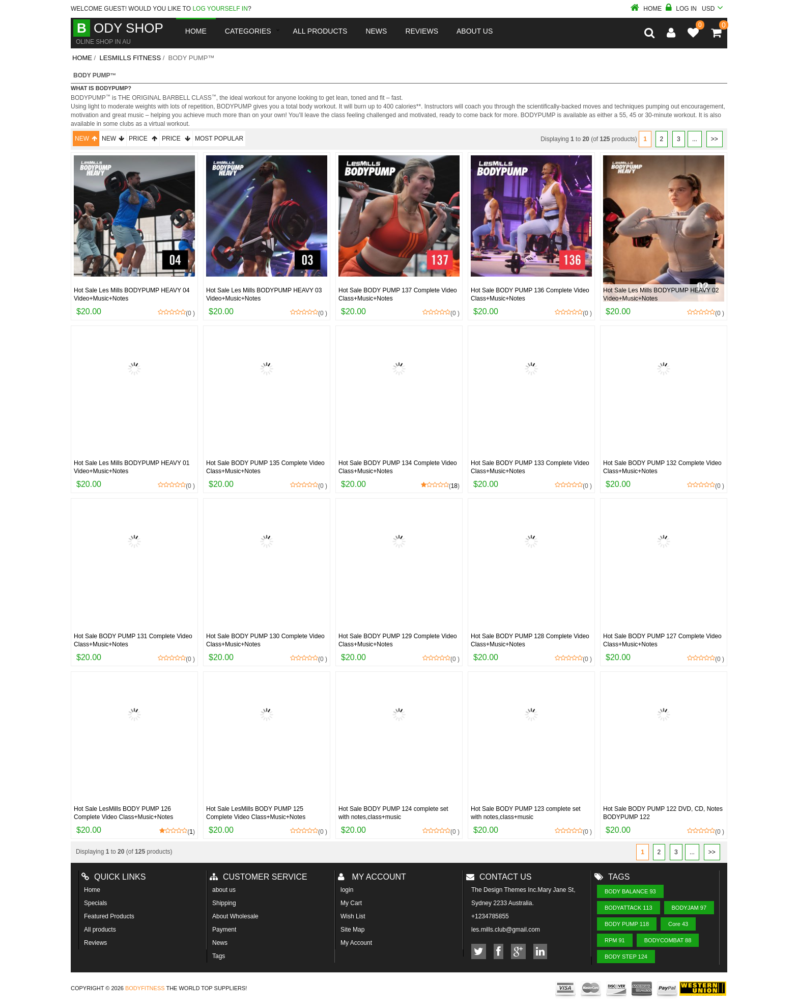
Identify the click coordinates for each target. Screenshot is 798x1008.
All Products (320, 31)
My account (372, 877)
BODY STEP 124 (626, 956)
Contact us (499, 877)
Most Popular (219, 138)
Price (143, 138)
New (86, 138)
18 (454, 485)
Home (646, 8)
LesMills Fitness (130, 58)
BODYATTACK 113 (628, 908)
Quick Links (113, 877)
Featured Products (109, 916)
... (694, 139)
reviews (421, 31)
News (376, 31)
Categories (248, 31)
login (346, 889)
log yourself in (219, 8)
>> (714, 139)
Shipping (224, 903)
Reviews (95, 942)
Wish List (352, 916)
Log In (681, 8)
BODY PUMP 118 (627, 924)
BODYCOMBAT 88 (668, 940)
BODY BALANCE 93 (630, 891)
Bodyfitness (145, 988)
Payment (224, 929)
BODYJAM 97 (689, 908)
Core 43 (678, 924)
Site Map (352, 929)
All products (100, 929)
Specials (95, 903)
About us (475, 31)
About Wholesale (235, 916)
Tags (218, 956)
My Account (356, 942)
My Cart (351, 903)
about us (224, 889)
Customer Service (258, 877)
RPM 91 (615, 940)
